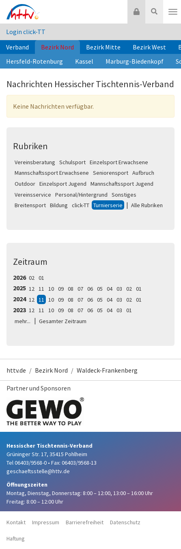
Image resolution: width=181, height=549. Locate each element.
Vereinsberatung (35, 162)
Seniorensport (110, 172)
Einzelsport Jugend (62, 183)
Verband (17, 47)
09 (61, 288)
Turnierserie (108, 205)
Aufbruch (143, 172)
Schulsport (72, 162)
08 (70, 288)
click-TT (80, 205)
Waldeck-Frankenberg (107, 370)
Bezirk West (149, 47)
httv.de (16, 370)
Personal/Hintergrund (81, 194)
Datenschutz (125, 522)
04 (109, 288)
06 (90, 288)
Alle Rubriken (147, 205)
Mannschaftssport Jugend (121, 183)
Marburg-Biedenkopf (135, 61)
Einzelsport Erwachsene (119, 162)
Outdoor (25, 183)
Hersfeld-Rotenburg (34, 61)
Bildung (59, 205)
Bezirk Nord (57, 47)
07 (80, 288)
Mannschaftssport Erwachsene (52, 172)
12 (31, 288)
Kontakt (16, 522)
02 (31, 277)
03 (119, 288)
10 (51, 288)
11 (41, 288)
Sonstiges (124, 194)
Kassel (84, 61)
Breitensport (30, 205)
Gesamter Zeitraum (62, 321)
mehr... (22, 321)
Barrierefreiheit (84, 522)
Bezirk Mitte (103, 47)
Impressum (45, 522)
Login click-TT (25, 32)
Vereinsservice (33, 194)
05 (100, 288)
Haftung (15, 538)
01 (41, 277)
